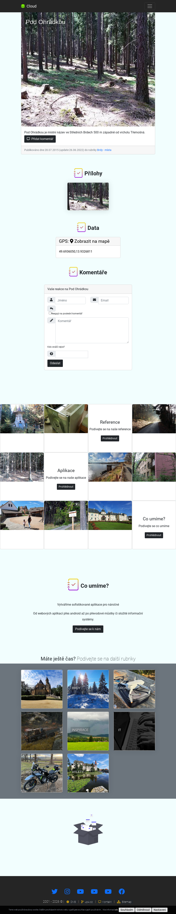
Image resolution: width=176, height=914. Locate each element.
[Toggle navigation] (149, 6)
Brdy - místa (104, 149)
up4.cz (87, 901)
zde (116, 910)
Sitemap (124, 901)
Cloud (28, 6)
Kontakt (104, 901)
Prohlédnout (110, 438)
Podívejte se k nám (88, 629)
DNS (71, 901)
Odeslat (55, 363)
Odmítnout (143, 909)
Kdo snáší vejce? (56, 347)
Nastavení (160, 909)
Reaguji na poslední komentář (65, 313)
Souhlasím (126, 909)
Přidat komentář (40, 139)
